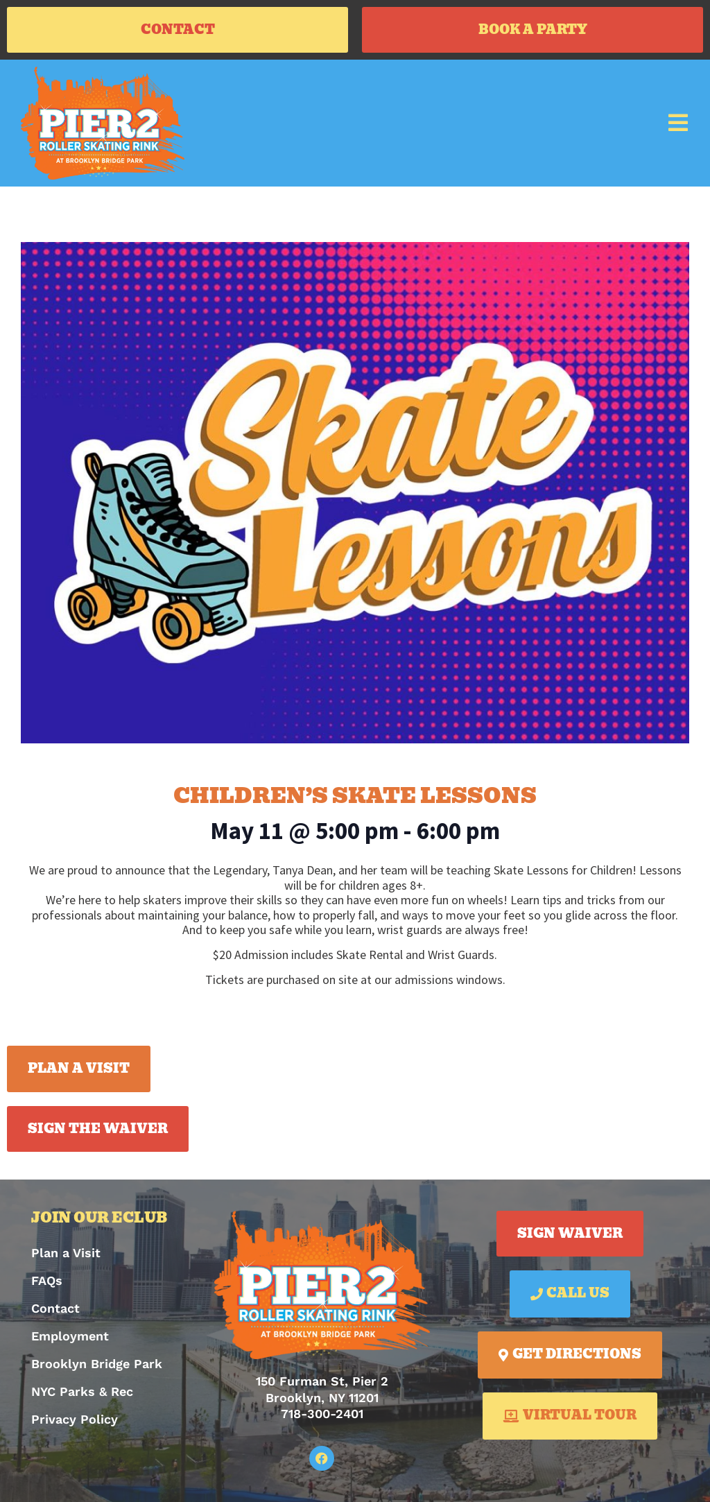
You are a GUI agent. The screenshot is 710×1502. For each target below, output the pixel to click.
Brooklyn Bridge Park (96, 1363)
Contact (55, 1308)
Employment (70, 1336)
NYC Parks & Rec (82, 1391)
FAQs (46, 1280)
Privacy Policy (74, 1419)
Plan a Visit (66, 1252)
